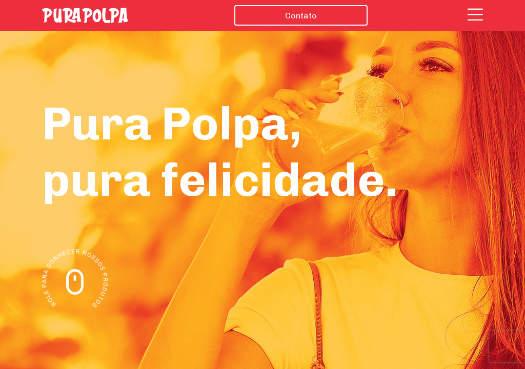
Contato (301, 15)
